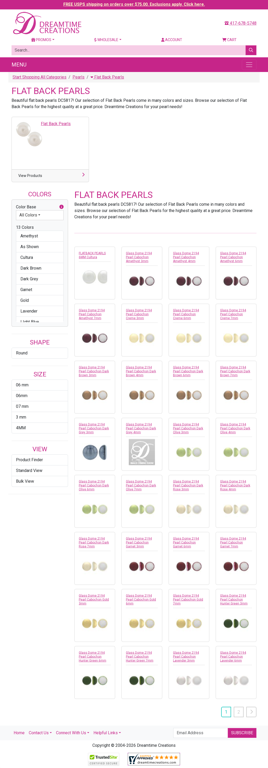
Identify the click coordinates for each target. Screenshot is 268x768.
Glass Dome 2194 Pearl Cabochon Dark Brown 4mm (141, 374)
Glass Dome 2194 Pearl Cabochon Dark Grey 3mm (94, 431)
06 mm (22, 384)
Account (171, 40)
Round (21, 352)
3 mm (21, 417)
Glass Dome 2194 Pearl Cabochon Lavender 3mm (186, 659)
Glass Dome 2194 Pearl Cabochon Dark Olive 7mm (141, 488)
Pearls (78, 77)
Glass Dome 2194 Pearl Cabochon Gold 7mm (188, 602)
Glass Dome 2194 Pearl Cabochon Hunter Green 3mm (234, 602)
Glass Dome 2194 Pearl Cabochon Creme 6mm (186, 317)
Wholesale (106, 40)
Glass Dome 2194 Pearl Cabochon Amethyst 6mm (233, 260)
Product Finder (29, 459)
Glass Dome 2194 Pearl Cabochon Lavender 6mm (233, 659)
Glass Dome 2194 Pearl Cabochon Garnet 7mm (233, 545)
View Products (30, 176)
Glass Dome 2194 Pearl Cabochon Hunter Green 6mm (92, 659)
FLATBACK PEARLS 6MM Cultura (92, 258)
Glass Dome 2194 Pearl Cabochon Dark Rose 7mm (94, 545)
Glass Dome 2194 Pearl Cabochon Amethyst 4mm (186, 260)
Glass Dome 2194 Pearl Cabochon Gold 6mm (141, 602)
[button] (61, 207)
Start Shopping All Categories (39, 77)
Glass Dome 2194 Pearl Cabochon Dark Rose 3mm (188, 488)
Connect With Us (71, 732)
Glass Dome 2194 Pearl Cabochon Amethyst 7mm (92, 317)
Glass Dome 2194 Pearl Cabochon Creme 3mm (139, 317)
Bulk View (25, 481)
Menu (19, 65)
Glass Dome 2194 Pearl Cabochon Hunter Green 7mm (139, 659)
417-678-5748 (240, 23)
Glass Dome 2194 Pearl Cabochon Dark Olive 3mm (188, 431)
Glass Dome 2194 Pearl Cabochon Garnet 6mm (186, 545)
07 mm (22, 406)
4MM (21, 427)
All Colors (28, 215)
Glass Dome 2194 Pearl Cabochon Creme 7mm (233, 317)
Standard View (29, 470)
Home (19, 732)
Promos (41, 40)
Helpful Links (105, 732)
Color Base (40, 207)
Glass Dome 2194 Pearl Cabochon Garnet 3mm (139, 545)
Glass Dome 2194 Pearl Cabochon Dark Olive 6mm (94, 488)
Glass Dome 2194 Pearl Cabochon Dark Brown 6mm (188, 374)
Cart (229, 40)
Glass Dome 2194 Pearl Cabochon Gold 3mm (94, 602)
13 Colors (25, 227)
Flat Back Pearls (107, 77)
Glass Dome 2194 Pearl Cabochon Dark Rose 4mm (235, 488)
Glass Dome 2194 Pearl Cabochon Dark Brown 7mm (235, 374)
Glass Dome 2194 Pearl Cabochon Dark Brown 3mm (94, 374)
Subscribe (242, 732)
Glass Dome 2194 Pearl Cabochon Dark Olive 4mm (235, 431)
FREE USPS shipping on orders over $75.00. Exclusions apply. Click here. (134, 4)
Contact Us (39, 732)
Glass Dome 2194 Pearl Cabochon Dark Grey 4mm (141, 431)
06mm (21, 395)
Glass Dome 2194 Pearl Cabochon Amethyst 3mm (139, 260)
